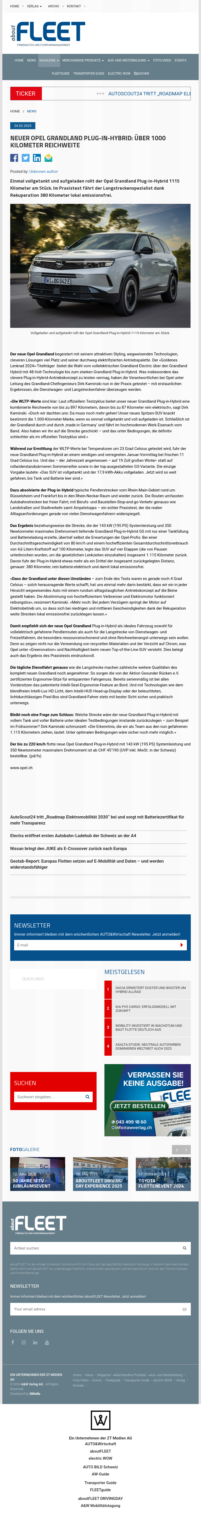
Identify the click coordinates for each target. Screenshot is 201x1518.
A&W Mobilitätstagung (100, 1505)
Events (99, 1380)
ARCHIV (54, 6)
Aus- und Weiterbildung (168, 1375)
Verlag (182, 1380)
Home (79, 1375)
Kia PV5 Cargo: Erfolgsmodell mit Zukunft (146, 1009)
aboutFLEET (100, 1451)
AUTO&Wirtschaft (100, 1444)
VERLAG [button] (35, 6)
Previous (176, 1149)
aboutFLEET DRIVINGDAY (100, 1498)
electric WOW (164, 1380)
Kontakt (80, 1385)
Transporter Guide (138, 1380)
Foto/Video (83, 1380)
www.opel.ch (21, 767)
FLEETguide (100, 1490)
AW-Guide (100, 1474)
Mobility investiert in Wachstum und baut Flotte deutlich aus (149, 1028)
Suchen (141, 73)
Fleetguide (115, 1380)
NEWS (31, 111)
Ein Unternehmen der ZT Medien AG (100, 1438)
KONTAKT (74, 6)
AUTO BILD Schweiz (100, 1467)
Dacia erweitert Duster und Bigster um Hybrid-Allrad (151, 990)
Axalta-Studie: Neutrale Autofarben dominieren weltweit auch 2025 (148, 1046)
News (91, 1375)
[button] (49, 60)
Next (186, 1149)
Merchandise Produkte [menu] (132, 1375)
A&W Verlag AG (32, 1384)
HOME (15, 6)
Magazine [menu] (106, 1375)
